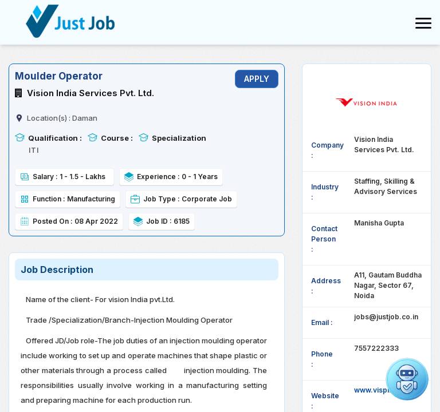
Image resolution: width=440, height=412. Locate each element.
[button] (407, 379)
